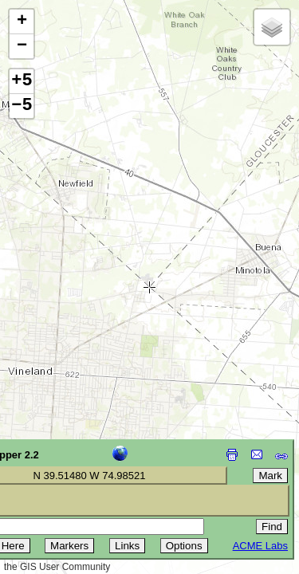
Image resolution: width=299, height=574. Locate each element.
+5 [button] (21, 81)
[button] (21, 22)
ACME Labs (260, 546)
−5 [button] (21, 106)
